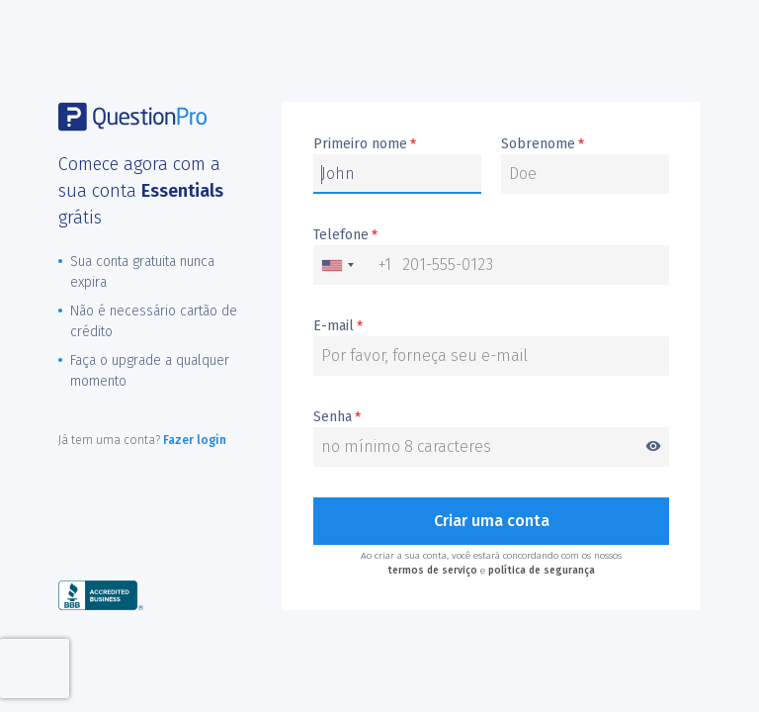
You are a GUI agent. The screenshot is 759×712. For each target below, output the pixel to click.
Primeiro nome (364, 144)
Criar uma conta (491, 520)
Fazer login (194, 440)
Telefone (345, 235)
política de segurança (541, 571)
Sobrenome (542, 144)
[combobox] (352, 265)
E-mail (338, 326)
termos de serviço (432, 571)
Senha (491, 417)
